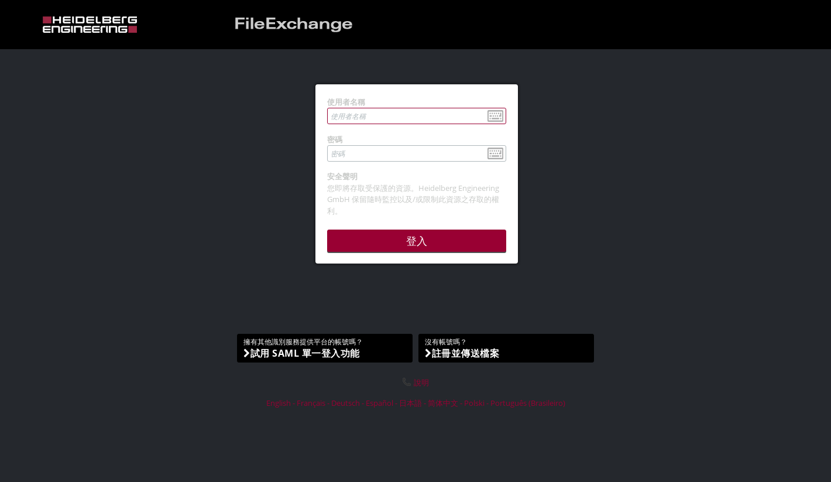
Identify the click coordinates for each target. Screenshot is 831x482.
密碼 (334, 139)
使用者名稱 (346, 102)
